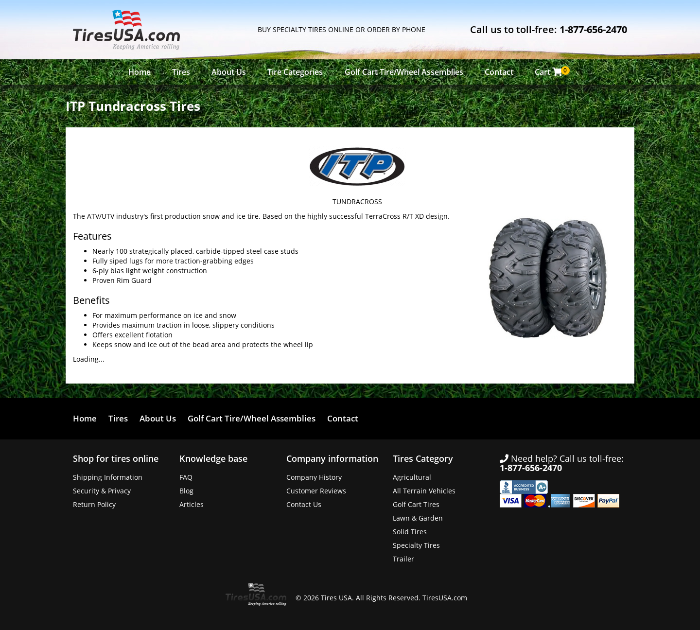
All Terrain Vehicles (424, 490)
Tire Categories (295, 72)
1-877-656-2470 (593, 29)
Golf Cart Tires (416, 504)
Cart (551, 71)
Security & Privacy (102, 490)
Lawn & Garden (418, 518)
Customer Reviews (316, 490)
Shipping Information (107, 477)
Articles (191, 504)
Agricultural (412, 477)
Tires (181, 72)
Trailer (403, 558)
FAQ (185, 477)
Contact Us (303, 504)
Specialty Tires (416, 545)
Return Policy (94, 504)
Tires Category (423, 458)
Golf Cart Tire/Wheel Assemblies (404, 72)
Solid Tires (410, 531)
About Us (228, 72)
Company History (314, 477)
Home (139, 72)
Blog (186, 490)
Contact (499, 72)
